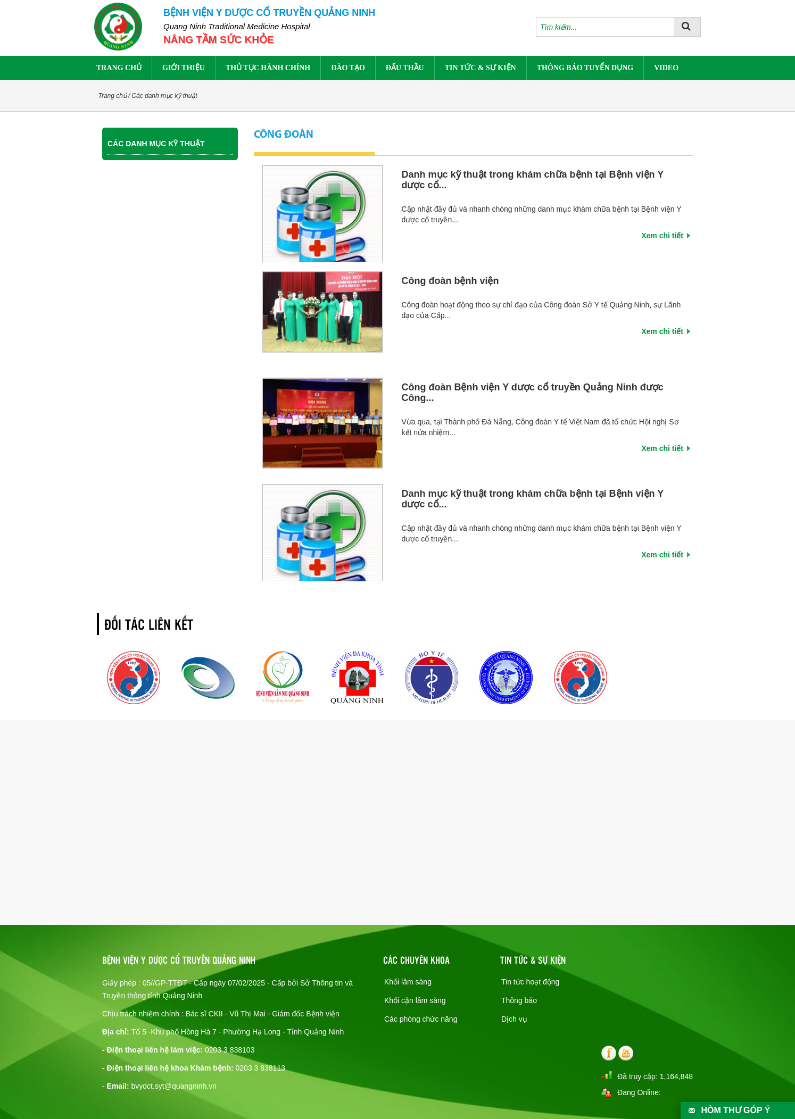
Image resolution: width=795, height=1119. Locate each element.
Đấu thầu (405, 68)
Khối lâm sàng (408, 982)
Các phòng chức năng (420, 1019)
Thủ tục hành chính (268, 68)
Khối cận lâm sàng (415, 1000)
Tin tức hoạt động (530, 982)
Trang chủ (119, 68)
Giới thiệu (183, 68)
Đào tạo (348, 68)
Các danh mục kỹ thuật (164, 95)
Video (666, 68)
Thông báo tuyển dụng (585, 68)
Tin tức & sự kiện (480, 68)
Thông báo (519, 1000)
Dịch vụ (514, 1019)
